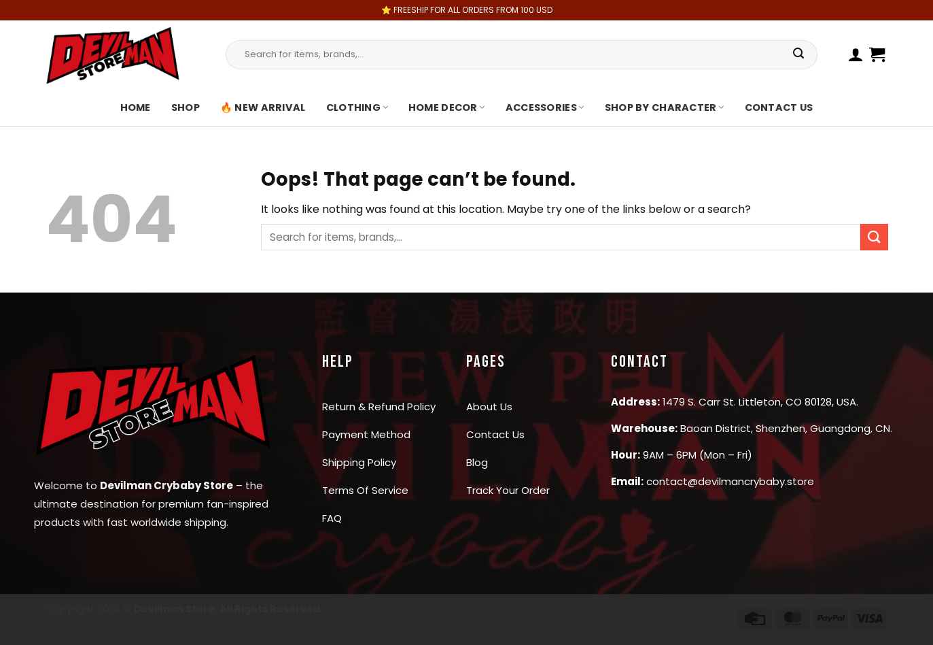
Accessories (545, 107)
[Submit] (799, 54)
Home (135, 107)
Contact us (779, 107)
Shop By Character (664, 107)
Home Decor (446, 107)
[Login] (856, 54)
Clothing (357, 107)
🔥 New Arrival (263, 107)
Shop (185, 107)
